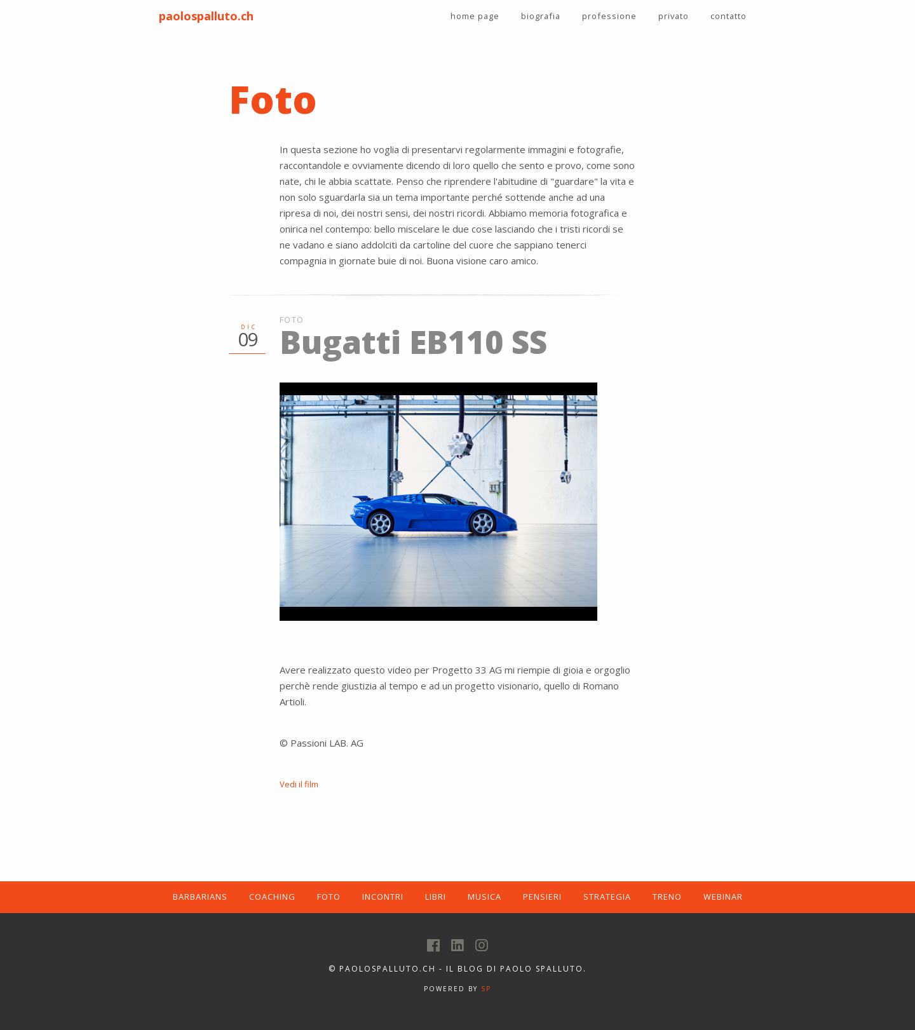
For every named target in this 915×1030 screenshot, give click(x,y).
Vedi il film (300, 784)
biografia (540, 16)
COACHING (272, 896)
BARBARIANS (200, 896)
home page (475, 16)
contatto (728, 16)
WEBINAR (723, 896)
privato (673, 16)
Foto (292, 319)
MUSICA (484, 896)
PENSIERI (542, 896)
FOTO (329, 896)
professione (609, 16)
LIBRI (435, 896)
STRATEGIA (607, 896)
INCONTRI (382, 896)
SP (486, 988)
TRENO (667, 896)
